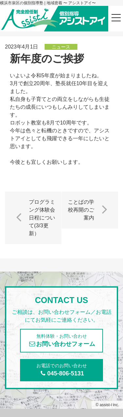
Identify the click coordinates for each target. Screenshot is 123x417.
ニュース (61, 46)
